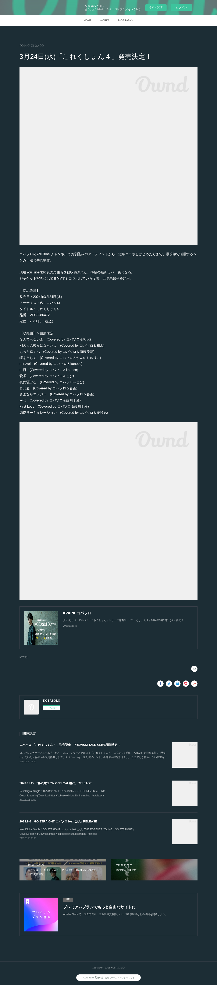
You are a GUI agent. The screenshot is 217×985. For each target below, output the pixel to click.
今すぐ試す (156, 7)
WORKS (105, 20)
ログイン (181, 7)
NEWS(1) (23, 657)
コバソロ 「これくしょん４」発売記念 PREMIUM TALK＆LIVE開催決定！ (70, 744)
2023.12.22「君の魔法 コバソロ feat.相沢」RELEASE (55, 783)
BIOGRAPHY (125, 20)
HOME (88, 20)
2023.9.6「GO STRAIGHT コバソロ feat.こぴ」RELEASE (58, 821)
